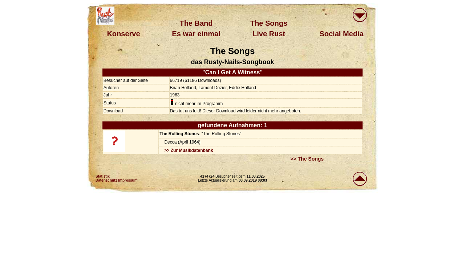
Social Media (341, 34)
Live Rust (268, 34)
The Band (196, 23)
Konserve (123, 34)
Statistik (103, 176)
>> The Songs (307, 159)
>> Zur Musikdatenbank (188, 150)
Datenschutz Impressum (117, 180)
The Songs (268, 23)
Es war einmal (196, 34)
